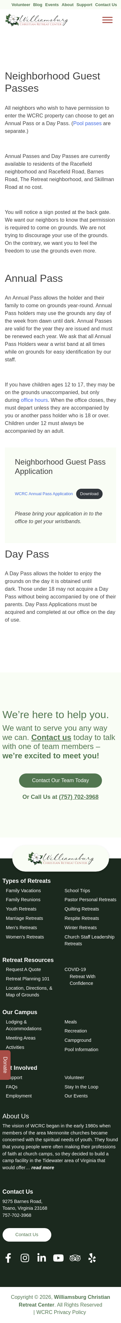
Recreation (76, 1030)
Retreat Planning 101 (27, 978)
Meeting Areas (20, 1038)
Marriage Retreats (24, 918)
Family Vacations (23, 890)
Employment (19, 1095)
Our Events (76, 1095)
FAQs (11, 1086)
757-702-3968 (17, 1215)
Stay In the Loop (81, 1086)
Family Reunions (23, 899)
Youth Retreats (21, 908)
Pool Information (81, 1049)
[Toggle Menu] (107, 20)
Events (52, 4)
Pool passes (87, 123)
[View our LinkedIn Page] (41, 1258)
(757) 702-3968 (78, 797)
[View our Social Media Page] (25, 1258)
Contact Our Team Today (60, 780)
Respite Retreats (82, 918)
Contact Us (106, 4)
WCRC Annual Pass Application (44, 493)
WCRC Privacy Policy (61, 1312)
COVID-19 (75, 969)
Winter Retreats (81, 927)
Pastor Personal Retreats (90, 899)
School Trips (77, 890)
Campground (78, 1040)
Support (84, 4)
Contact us (51, 737)
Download (89, 493)
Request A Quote (23, 969)
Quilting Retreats (82, 908)
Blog (37, 4)
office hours (34, 400)
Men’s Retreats (21, 927)
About (68, 4)
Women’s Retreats (25, 936)
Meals (71, 1021)
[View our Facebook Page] (8, 1258)
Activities (15, 1047)
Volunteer (21, 4)
